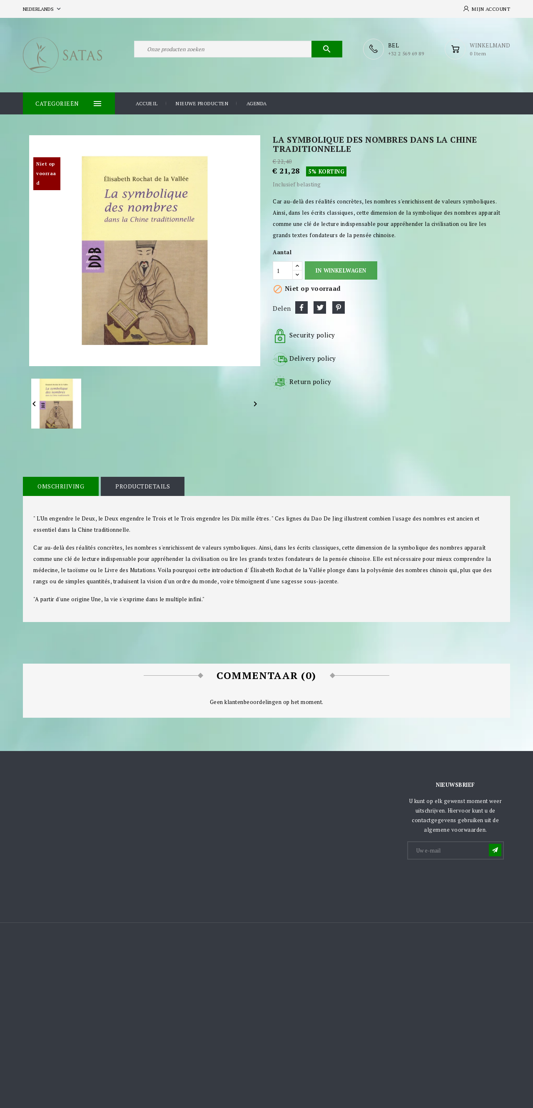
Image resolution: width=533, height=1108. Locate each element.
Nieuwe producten (202, 103)
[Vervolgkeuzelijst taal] (42, 9)
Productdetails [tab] (142, 486)
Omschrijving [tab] (60, 486)
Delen (301, 307)
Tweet (320, 307)
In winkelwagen (341, 270)
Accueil (147, 103)
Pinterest (338, 307)
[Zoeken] (238, 49)
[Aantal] (283, 270)
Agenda (257, 103)
